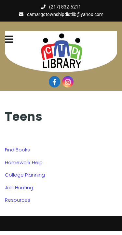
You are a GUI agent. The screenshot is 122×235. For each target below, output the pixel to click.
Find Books (17, 149)
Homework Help (24, 162)
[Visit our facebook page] (54, 81)
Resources (17, 199)
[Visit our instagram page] (68, 81)
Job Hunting (19, 187)
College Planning (25, 174)
